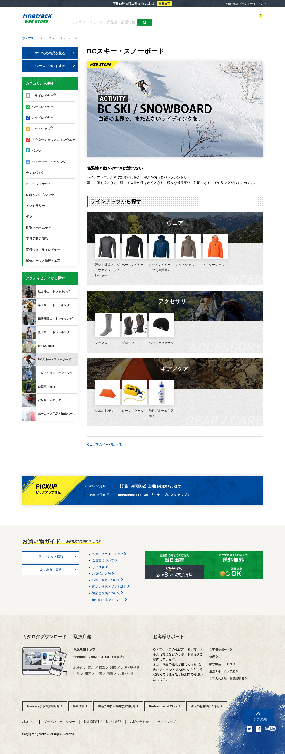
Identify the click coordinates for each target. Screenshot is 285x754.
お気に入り (235, 19)
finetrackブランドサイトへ (244, 4)
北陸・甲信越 (130, 667)
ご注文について (104, 560)
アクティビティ (200, 19)
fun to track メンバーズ (109, 600)
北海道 (78, 667)
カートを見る (255, 19)
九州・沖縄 (125, 673)
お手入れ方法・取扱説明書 (228, 678)
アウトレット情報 (57, 556)
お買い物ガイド (138, 12)
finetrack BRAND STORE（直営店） (99, 657)
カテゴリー (180, 19)
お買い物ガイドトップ (109, 554)
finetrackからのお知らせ (51, 438)
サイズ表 (100, 567)
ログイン (219, 19)
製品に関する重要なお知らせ (118, 706)
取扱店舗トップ (84, 649)
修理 (213, 656)
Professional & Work (164, 706)
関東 (113, 667)
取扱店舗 (82, 636)
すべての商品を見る (55, 53)
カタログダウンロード (83, 12)
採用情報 (80, 706)
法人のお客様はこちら (207, 706)
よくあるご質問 (112, 12)
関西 (88, 673)
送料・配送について (107, 580)
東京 (102, 667)
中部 (76, 673)
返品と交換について (107, 593)
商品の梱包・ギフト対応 (111, 586)
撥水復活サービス (222, 664)
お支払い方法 (103, 573)
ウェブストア (31, 38)
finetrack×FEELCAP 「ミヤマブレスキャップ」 (154, 495)
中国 (99, 673)
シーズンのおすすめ (55, 66)
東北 (91, 667)
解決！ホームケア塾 (223, 671)
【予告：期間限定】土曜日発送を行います (149, 486)
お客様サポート (168, 636)
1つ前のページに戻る (104, 444)
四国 (110, 673)
